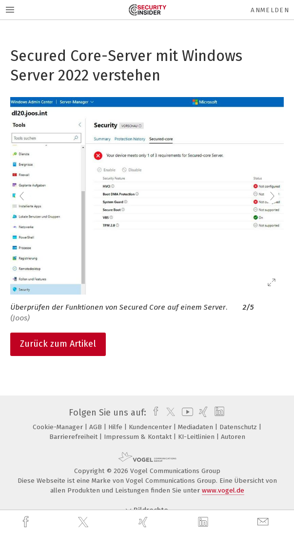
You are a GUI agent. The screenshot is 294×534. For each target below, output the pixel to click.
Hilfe (116, 427)
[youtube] (185, 412)
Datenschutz (239, 427)
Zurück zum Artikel (58, 343)
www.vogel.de (223, 490)
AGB (96, 427)
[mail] (264, 522)
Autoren (233, 437)
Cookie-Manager (59, 427)
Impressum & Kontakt (139, 437)
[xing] (144, 522)
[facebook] (27, 522)
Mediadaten (196, 427)
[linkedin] (204, 522)
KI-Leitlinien (197, 437)
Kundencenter (151, 427)
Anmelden (270, 10)
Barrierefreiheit (74, 437)
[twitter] (84, 522)
